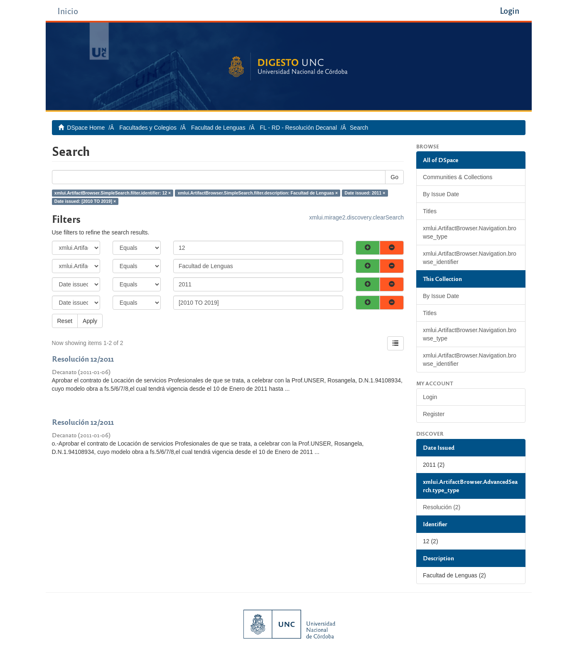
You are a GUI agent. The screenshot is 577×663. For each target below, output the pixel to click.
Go (394, 177)
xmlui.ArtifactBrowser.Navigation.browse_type (469, 232)
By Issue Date (441, 194)
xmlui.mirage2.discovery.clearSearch (356, 217)
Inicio (67, 10)
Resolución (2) (441, 507)
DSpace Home (86, 127)
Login (430, 397)
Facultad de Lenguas (218, 127)
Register (433, 414)
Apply (90, 321)
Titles (430, 211)
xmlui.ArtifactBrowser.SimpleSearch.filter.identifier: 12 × (112, 192)
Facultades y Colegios (148, 127)
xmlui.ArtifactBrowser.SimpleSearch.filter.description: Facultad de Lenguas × (258, 192)
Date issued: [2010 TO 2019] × (85, 201)
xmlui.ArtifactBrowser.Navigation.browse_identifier (469, 257)
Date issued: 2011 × (365, 192)
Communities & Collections (457, 177)
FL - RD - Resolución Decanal (298, 127)
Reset (65, 321)
